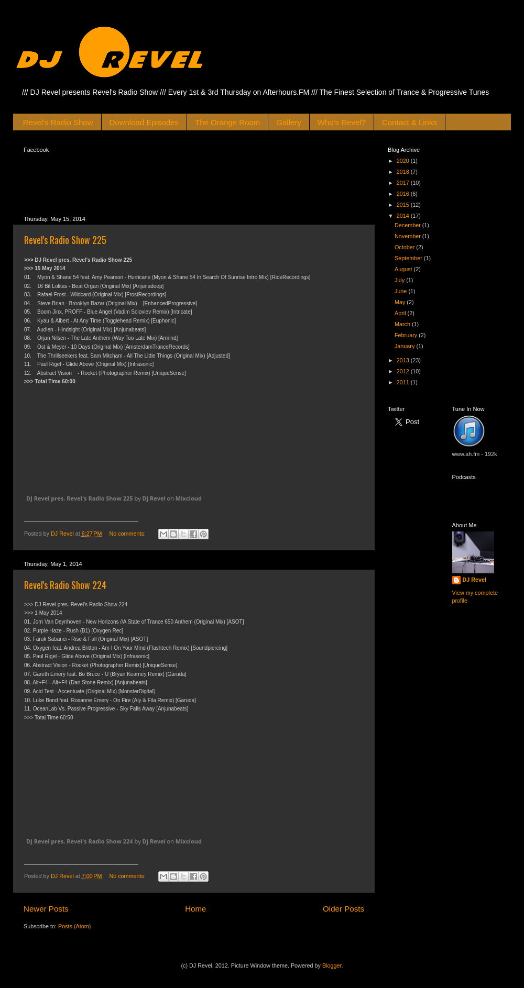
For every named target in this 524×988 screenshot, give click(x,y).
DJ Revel (475, 579)
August (404, 269)
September (409, 258)
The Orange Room (227, 122)
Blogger (332, 968)
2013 (404, 360)
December (408, 225)
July (400, 280)
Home (195, 911)
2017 (404, 183)
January (405, 346)
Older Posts (343, 911)
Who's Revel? (342, 122)
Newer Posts (46, 911)
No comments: (128, 533)
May (401, 302)
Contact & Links (409, 122)
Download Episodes (144, 122)
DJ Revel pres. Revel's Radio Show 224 (79, 844)
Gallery (288, 122)
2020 (404, 161)
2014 (404, 216)
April (401, 313)
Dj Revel (154, 498)
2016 (404, 194)
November (408, 236)
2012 (404, 371)
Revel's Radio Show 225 (65, 240)
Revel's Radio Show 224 (65, 585)
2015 (404, 205)
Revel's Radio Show (58, 122)
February (407, 335)
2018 (404, 172)
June (401, 291)
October (405, 247)
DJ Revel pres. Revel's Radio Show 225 (79, 498)
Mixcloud (189, 498)
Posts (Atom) (74, 929)
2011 (404, 382)
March (403, 324)
